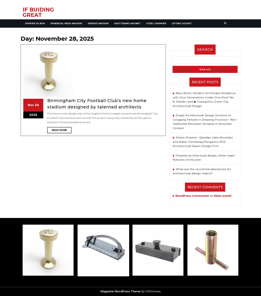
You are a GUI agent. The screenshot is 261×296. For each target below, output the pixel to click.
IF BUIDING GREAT (38, 12)
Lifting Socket (182, 23)
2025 (78, 72)
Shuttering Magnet (127, 23)
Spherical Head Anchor (66, 23)
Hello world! (222, 195)
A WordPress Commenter (190, 195)
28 (78, 70)
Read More (85, 77)
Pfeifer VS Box (35, 23)
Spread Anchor (98, 23)
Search (205, 50)
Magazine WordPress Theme (121, 291)
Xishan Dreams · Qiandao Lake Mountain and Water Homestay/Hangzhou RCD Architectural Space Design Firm (203, 142)
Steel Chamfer (156, 23)
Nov (77, 70)
